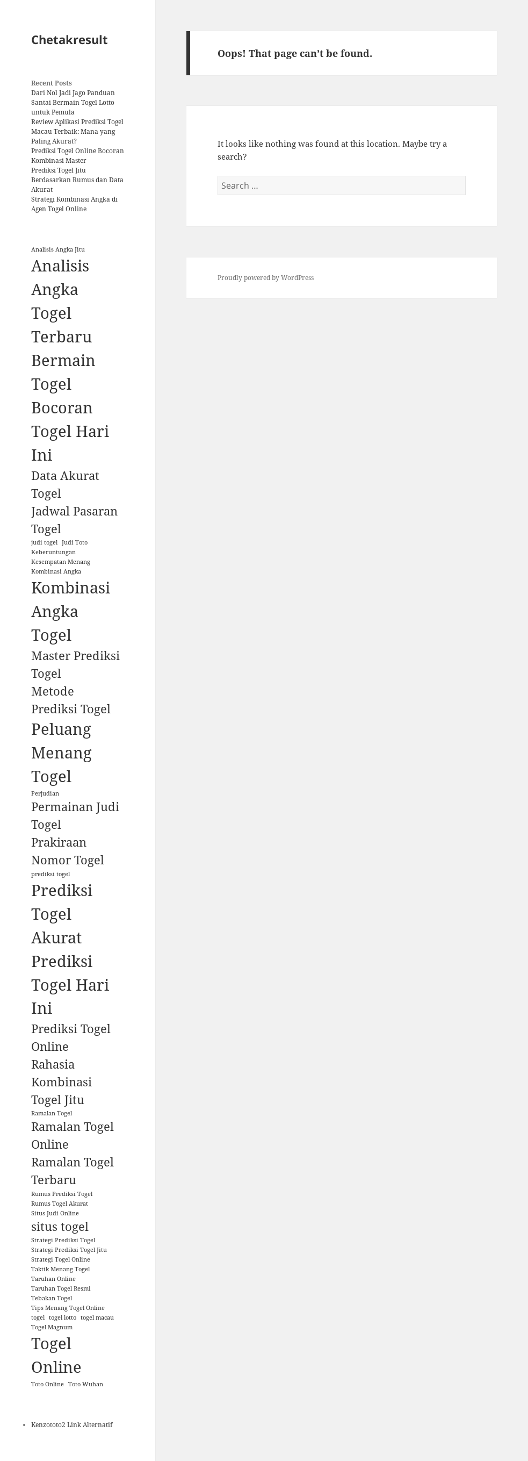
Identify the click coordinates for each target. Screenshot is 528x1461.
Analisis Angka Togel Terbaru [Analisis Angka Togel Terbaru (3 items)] (61, 301)
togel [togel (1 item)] (38, 1317)
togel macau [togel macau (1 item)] (97, 1317)
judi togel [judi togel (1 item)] (44, 542)
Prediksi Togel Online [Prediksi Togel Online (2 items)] (71, 1037)
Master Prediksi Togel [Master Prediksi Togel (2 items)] (75, 664)
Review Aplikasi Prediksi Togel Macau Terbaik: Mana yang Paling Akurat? (77, 131)
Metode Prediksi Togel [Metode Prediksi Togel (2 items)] (71, 700)
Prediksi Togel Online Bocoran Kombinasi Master (77, 155)
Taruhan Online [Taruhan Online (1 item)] (53, 1279)
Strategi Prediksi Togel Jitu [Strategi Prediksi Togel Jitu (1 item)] (69, 1250)
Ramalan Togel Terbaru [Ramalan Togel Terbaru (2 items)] (72, 1170)
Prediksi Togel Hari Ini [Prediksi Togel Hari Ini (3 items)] (70, 984)
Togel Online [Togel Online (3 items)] (56, 1355)
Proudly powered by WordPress (266, 277)
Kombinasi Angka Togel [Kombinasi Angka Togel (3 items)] (70, 611)
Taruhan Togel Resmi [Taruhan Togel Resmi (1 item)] (61, 1288)
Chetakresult (69, 39)
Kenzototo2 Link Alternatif (71, 1424)
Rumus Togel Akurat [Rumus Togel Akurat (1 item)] (59, 1203)
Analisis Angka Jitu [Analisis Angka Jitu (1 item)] (58, 249)
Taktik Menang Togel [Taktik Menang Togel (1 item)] (60, 1269)
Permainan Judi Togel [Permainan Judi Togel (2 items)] (75, 815)
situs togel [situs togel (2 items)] (60, 1226)
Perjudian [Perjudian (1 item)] (45, 793)
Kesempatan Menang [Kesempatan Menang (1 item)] (60, 561)
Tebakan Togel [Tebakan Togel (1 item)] (51, 1298)
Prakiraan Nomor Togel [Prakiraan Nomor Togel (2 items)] (67, 851)
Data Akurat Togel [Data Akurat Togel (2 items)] (65, 484)
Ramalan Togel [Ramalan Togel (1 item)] (51, 1113)
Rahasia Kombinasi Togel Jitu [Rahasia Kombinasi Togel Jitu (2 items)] (61, 1081)
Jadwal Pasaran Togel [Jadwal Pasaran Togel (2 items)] (74, 519)
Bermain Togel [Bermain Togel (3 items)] (63, 372)
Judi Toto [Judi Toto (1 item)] (75, 542)
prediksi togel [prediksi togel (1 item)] (50, 874)
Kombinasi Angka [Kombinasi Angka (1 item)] (56, 571)
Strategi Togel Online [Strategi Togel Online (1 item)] (60, 1259)
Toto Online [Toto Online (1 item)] (47, 1384)
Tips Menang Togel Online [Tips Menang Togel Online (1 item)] (68, 1308)
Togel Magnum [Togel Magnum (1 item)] (52, 1327)
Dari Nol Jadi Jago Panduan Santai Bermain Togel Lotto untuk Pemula (73, 102)
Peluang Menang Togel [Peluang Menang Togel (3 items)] (61, 752)
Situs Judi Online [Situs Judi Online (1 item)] (55, 1213)
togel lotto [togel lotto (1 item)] (62, 1317)
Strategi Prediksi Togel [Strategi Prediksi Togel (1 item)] (63, 1240)
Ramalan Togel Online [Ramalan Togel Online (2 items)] (72, 1135)
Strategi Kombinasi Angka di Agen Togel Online (74, 204)
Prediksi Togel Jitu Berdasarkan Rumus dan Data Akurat (77, 180)
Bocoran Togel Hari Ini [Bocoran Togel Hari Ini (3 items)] (70, 431)
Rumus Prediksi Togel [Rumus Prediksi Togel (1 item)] (61, 1194)
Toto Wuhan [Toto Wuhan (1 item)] (85, 1384)
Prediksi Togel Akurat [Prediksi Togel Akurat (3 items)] (61, 913)
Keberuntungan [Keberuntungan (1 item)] (53, 552)
